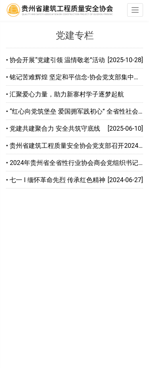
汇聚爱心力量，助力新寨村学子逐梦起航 (67, 94)
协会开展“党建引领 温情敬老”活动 (57, 60)
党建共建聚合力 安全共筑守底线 (55, 128)
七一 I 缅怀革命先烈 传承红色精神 (57, 180)
